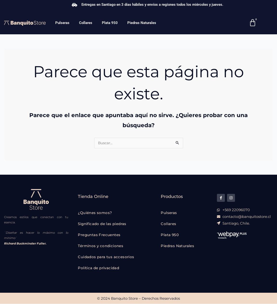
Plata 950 (110, 23)
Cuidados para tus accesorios (106, 257)
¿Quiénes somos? (95, 213)
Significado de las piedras (102, 224)
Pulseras (62, 23)
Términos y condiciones (100, 246)
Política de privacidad (98, 268)
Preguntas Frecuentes (99, 235)
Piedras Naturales (141, 23)
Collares (85, 23)
